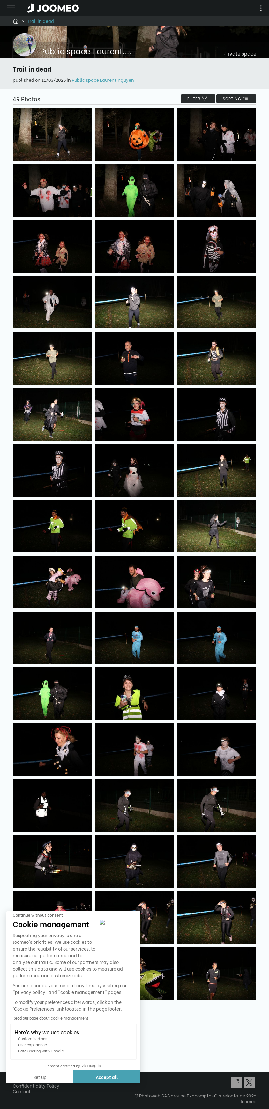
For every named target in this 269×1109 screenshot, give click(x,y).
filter (198, 98)
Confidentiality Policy (36, 1085)
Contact (22, 1091)
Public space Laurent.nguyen (103, 79)
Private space (239, 53)
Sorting (236, 98)
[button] (17, 1076)
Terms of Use (26, 1079)
